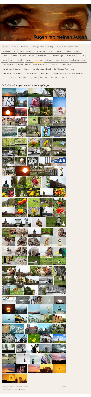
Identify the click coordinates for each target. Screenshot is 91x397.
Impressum (4, 386)
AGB (8, 386)
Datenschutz (12, 386)
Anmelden (64, 386)
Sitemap (26, 386)
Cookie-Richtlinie (20, 386)
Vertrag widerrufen (7, 387)
